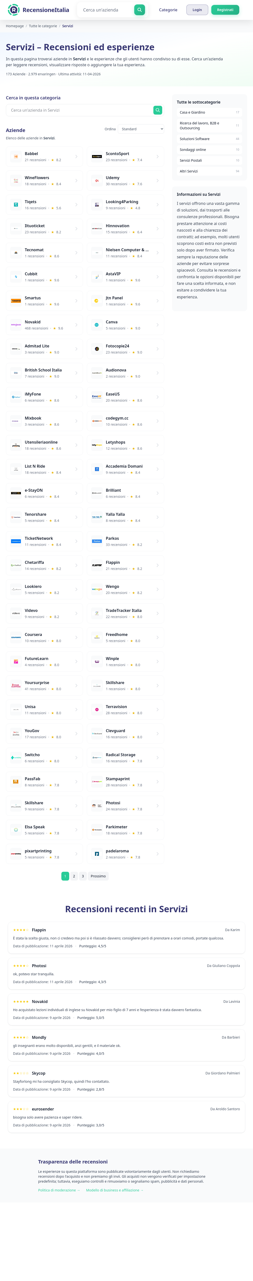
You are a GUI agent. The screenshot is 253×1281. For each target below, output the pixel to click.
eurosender (43, 1109)
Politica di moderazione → (59, 1190)
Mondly (39, 1037)
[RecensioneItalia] (38, 10)
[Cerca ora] (157, 110)
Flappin (39, 930)
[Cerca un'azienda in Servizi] (85, 110)
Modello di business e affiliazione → (115, 1190)
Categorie (168, 10)
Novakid (40, 1001)
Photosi (39, 965)
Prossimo (98, 876)
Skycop (38, 1073)
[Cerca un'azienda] (112, 9)
